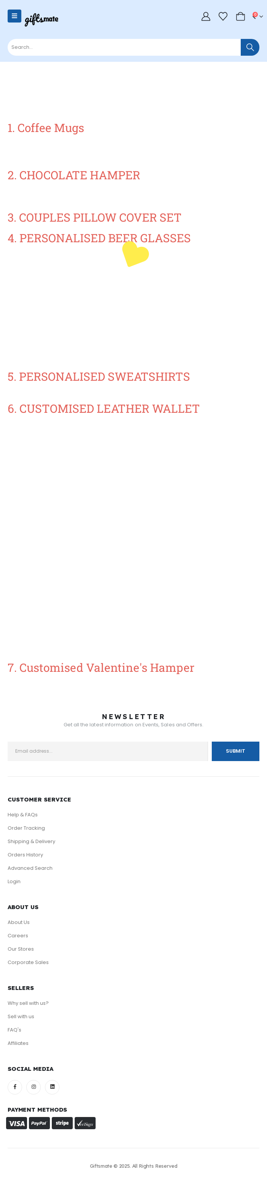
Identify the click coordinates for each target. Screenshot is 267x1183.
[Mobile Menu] (14, 16)
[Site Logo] (41, 20)
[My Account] (205, 16)
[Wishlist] (223, 16)
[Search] (250, 47)
